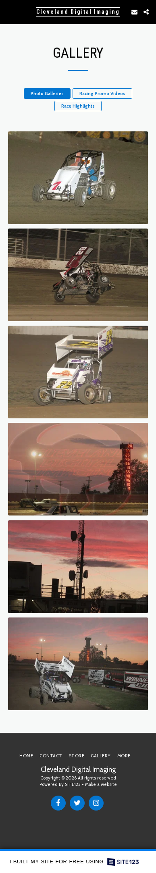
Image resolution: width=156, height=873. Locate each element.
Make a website (101, 784)
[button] (9, 11)
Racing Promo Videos (102, 93)
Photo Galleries (47, 93)
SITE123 (73, 784)
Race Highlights (78, 106)
